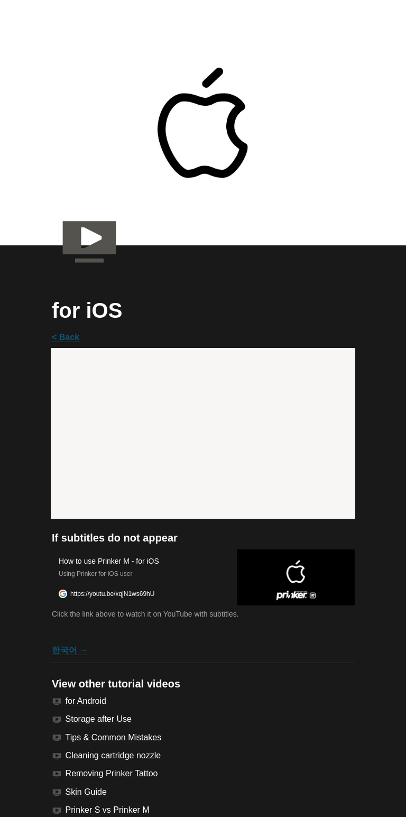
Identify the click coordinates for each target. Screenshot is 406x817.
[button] (203, 577)
